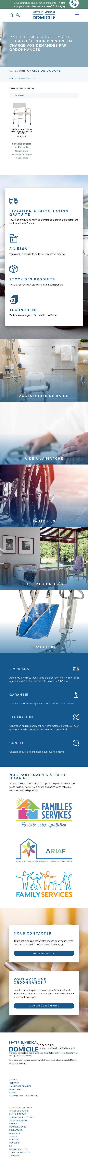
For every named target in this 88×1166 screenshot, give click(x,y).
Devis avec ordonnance (44, 1006)
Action (13, 1136)
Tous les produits (19, 1152)
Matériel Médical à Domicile (22, 78)
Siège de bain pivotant (21, 1117)
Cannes (13, 1124)
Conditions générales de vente (38, 1053)
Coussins (14, 1143)
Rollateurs (15, 1130)
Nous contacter (44, 953)
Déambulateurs (17, 1127)
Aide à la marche (18, 1121)
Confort (14, 1140)
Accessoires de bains (20, 1108)
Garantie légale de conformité (65, 1053)
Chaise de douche (18, 1111)
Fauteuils (14, 1133)
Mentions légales (16, 1053)
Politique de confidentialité (20, 1056)
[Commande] (44, 95)
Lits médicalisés (18, 1149)
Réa (11, 1146)
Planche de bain (18, 1114)
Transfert (15, 1156)
